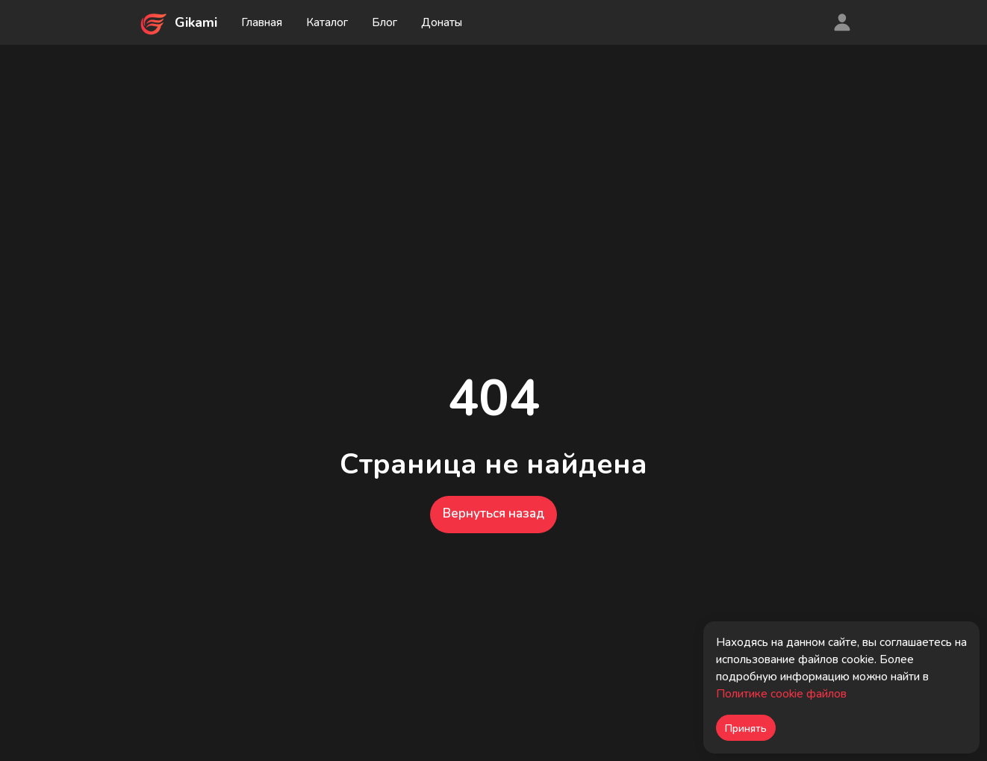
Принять (746, 728)
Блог (384, 22)
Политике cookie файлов (781, 693)
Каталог (327, 22)
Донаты (442, 22)
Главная (261, 22)
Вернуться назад (493, 513)
